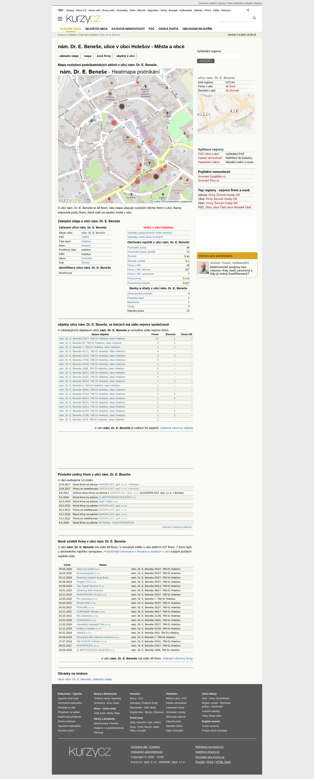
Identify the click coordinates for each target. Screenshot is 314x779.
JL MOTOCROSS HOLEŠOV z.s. (118, 497)
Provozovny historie (138, 282)
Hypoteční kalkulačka (69, 726)
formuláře (178, 730)
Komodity (122, 10)
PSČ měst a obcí (208, 154)
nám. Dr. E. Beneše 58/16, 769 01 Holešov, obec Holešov (92, 402)
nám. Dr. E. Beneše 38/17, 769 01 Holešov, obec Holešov (92, 372)
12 (157, 338)
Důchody (98, 732)
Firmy (211, 194)
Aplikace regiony (211, 149)
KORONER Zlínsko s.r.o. (91, 611)
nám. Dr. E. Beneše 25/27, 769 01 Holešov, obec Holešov (92, 338)
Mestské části (242, 207)
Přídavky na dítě (66, 707)
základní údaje (69, 56)
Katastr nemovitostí (210, 158)
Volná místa (109, 708)
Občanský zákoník (176, 716)
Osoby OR (233, 194)
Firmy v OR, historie (138, 269)
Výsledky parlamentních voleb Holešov (149, 232)
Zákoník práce (173, 721)
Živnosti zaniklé (136, 260)
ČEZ (140, 698)
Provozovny (134, 278)
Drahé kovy (136, 717)
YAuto (230, 3)
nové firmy (104, 56)
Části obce (226, 207)
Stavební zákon (174, 726)
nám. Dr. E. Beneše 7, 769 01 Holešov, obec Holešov (89, 347)
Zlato (133, 10)
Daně (169, 730)
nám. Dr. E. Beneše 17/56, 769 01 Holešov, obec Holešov (92, 359)
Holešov (86, 241)
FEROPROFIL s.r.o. (88, 645)
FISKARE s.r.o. (85, 607)
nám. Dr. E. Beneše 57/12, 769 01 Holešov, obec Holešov (92, 393)
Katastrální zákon (209, 162)
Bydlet (249, 3)
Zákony (198, 10)
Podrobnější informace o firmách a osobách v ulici (137, 551)
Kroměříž (87, 258)
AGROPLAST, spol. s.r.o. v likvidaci (118, 484)
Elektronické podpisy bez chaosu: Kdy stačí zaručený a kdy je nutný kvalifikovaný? (231, 270)
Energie (173, 10)
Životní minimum (66, 721)
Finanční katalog (211, 711)
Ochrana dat (139, 746)
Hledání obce (70, 28)
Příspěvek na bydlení (69, 712)
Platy (117, 713)
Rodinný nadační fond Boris (93, 577)
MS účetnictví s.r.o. (88, 615)
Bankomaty (110, 693)
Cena (212, 698)
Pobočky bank (135, 297)
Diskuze (225, 10)
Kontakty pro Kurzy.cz (209, 757)
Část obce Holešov (88, 35)
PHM (140, 727)
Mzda (110, 713)
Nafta (156, 727)
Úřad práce (100, 713)
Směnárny (99, 703)
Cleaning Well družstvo (90, 590)
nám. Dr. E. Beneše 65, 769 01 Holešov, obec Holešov (90, 342)
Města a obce (173, 698)
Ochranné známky (175, 712)
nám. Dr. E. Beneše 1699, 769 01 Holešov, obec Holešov (92, 368)
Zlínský (86, 262)
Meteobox (239, 3)
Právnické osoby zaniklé (141, 251)
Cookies (154, 746)
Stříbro (157, 722)
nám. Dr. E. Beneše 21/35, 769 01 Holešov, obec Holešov (92, 415)
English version (211, 721)
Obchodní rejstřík (207, 3)
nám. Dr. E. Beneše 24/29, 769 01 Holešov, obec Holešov (92, 364)
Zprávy (70, 10)
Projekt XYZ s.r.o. (87, 581)
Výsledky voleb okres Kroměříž (145, 236)
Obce (208, 207)
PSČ (151, 28)
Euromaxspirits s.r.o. (88, 573)
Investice (135, 693)
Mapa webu (215, 715)
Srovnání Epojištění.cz (212, 176)
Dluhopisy (135, 703)
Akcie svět (94, 10)
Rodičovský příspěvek (69, 716)
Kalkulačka (186, 10)
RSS (210, 762)
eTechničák (217, 706)
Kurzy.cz (62, 35)
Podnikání (171, 693)
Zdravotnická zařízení (139, 293)
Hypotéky (153, 10)
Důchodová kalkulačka (70, 703)
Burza (133, 698)
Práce (208, 10)
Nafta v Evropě (138, 730)
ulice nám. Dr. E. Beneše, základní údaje (85, 679)
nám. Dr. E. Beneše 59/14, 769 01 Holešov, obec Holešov (92, 398)
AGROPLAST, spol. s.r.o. (112, 505)
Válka (216, 10)
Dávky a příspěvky (104, 718)
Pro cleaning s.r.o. (87, 598)
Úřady (130, 306)
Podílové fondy (149, 703)
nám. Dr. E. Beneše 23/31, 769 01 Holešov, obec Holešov (92, 376)
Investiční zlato (144, 722)
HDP (146, 707)
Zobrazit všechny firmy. (178, 658)
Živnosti (131, 256)
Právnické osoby (136, 247)
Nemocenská (101, 723)
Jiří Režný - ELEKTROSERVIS (116, 522)
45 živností (232, 90)
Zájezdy (221, 3)
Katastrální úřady (175, 707)
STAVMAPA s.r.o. (87, 620)
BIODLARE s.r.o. (86, 602)
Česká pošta (168, 28)
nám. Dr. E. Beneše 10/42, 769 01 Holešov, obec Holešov (92, 355)
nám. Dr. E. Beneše (110, 35)
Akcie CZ (81, 10)
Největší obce (96, 28)
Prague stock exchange (214, 730)
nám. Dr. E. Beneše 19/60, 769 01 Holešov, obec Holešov (92, 389)
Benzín (148, 727)
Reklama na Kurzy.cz (209, 746)
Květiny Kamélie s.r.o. (89, 628)
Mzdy (153, 707)
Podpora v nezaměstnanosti (109, 728)
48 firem (230, 86)
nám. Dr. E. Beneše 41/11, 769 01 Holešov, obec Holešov (92, 351)
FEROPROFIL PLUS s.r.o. (92, 594)
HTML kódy (223, 762)
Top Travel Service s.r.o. (91, 585)
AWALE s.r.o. (84, 632)
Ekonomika (136, 707)
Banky (97, 693)
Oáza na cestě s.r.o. (88, 569)
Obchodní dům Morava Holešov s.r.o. (98, 637)
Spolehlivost (222, 698)
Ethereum (158, 712)
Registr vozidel (210, 703)
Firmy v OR (134, 265)
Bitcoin (141, 10)
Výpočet (77, 693)
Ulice (216, 207)
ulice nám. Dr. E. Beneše (216, 78)
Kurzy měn (108, 10)
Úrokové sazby (102, 698)
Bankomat (133, 302)
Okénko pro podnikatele (215, 255)
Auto (204, 698)
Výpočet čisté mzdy (68, 698)
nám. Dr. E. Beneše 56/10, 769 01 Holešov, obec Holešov (92, 381)
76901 (85, 236)
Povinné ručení (66, 730)
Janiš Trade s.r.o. (108, 501)
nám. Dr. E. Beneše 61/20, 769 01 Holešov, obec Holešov (92, 410)
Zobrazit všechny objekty (176, 428)
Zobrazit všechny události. (177, 527)
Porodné (113, 723)
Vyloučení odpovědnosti (147, 751)
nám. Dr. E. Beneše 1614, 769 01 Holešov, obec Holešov (92, 419)
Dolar (116, 703)
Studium (258, 3)
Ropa (133, 727)
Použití (200, 762)
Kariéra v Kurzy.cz (207, 751)
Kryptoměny (136, 712)
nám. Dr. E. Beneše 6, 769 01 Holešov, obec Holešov (89, 385)
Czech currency (210, 726)
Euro (109, 703)
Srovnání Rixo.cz (208, 180)
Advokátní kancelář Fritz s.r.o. (94, 624)
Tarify (163, 10)
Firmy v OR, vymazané (140, 273)
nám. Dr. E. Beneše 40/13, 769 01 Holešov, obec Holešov (92, 406)
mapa (88, 56)
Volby (205, 715)
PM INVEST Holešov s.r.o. (92, 641)
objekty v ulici (125, 56)
